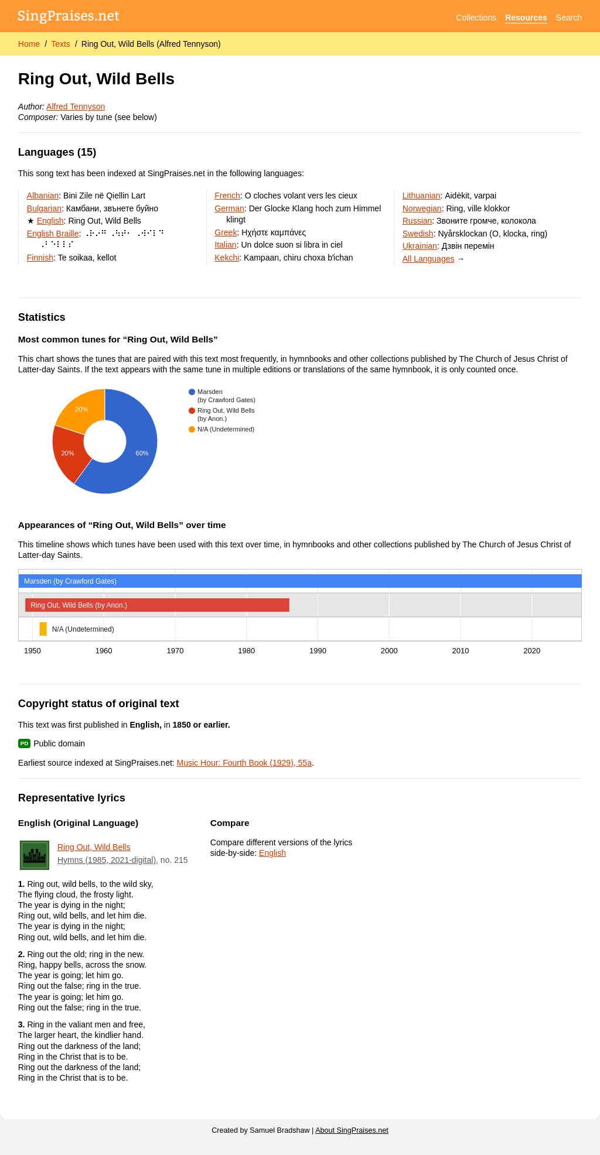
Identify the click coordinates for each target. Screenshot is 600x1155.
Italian (225, 244)
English (50, 220)
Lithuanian (422, 195)
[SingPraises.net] (69, 18)
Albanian (43, 195)
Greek (225, 232)
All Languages (429, 258)
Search (569, 17)
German (229, 208)
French (227, 195)
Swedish (418, 233)
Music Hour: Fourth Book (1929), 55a (244, 762)
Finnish (40, 257)
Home (29, 44)
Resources (526, 17)
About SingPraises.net (351, 1130)
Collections (476, 17)
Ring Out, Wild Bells (93, 847)
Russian (417, 220)
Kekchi (226, 257)
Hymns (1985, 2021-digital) (106, 860)
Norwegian (422, 208)
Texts (60, 44)
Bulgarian (44, 208)
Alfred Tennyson (75, 106)
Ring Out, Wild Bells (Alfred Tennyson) (151, 44)
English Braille (53, 233)
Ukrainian (420, 246)
